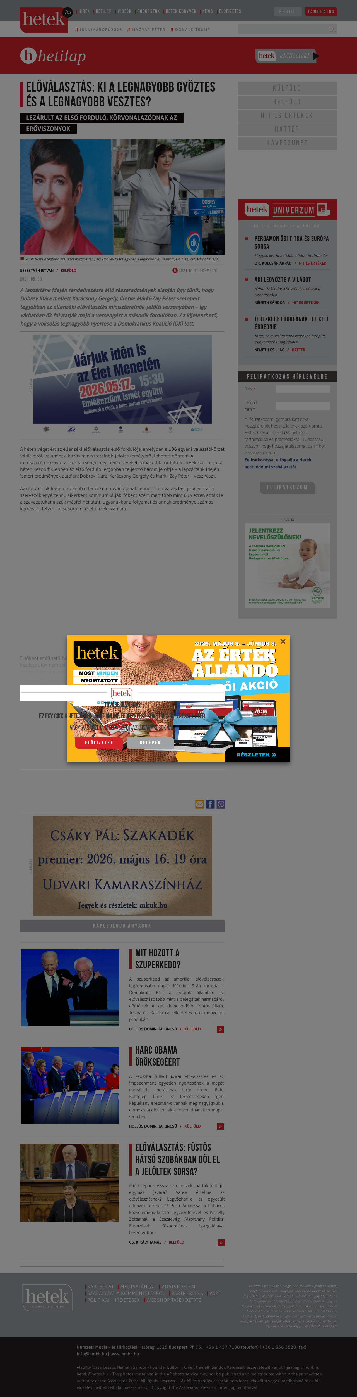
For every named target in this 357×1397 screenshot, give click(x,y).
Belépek (150, 743)
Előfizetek (99, 743)
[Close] (283, 643)
